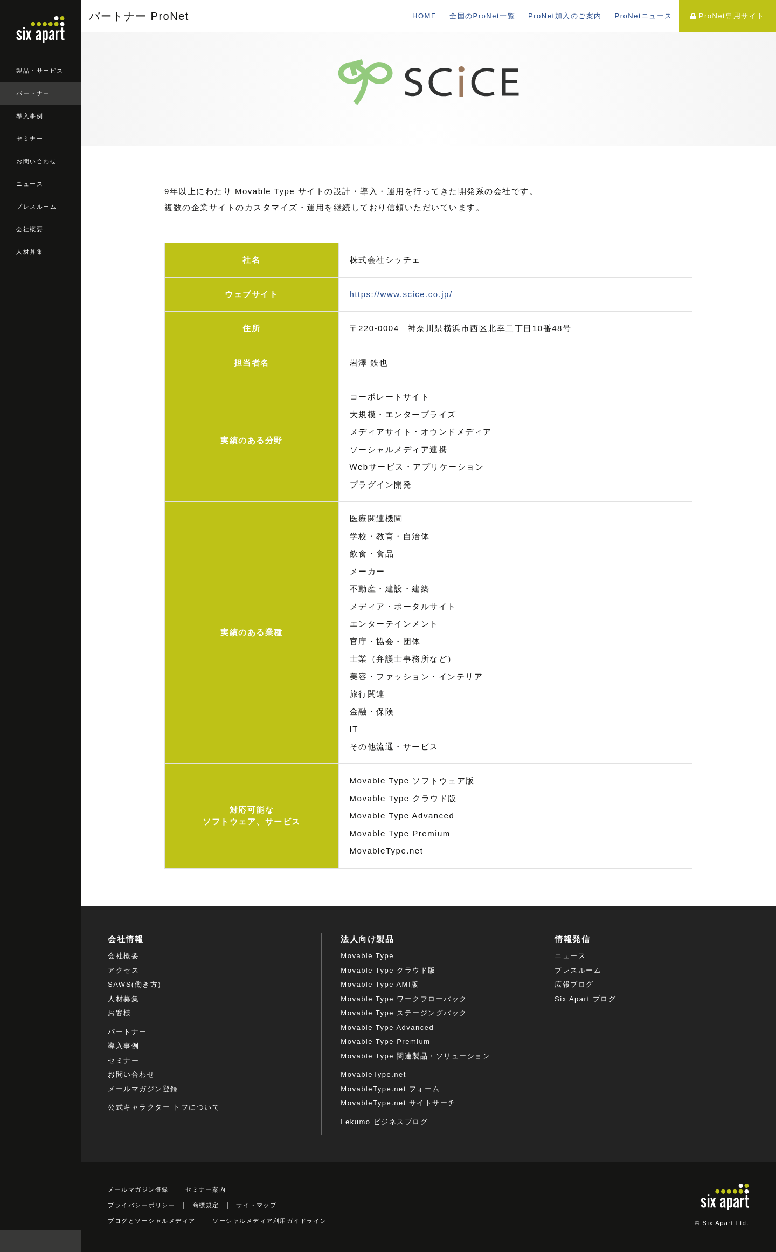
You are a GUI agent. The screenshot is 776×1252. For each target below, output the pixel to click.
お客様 (119, 1013)
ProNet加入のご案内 (564, 16)
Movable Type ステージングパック (404, 1013)
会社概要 (29, 229)
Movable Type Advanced (387, 1027)
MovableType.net (373, 1074)
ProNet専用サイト (727, 16)
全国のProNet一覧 (482, 16)
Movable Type (367, 956)
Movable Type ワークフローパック (404, 999)
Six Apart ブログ (585, 999)
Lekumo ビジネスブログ (384, 1122)
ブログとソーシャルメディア (152, 1220)
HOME (424, 16)
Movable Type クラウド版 (388, 970)
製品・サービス (40, 70)
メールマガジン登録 (143, 1089)
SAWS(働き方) (134, 984)
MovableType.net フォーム (390, 1089)
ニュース (29, 184)
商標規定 (205, 1205)
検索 (70, 1241)
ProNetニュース (644, 16)
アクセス (123, 970)
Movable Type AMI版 (380, 984)
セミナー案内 (205, 1189)
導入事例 (29, 116)
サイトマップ (256, 1205)
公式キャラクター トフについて (164, 1107)
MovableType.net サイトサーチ (398, 1103)
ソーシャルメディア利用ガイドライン (269, 1220)
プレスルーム (36, 206)
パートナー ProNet (139, 16)
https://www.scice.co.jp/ (401, 294)
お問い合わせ (36, 161)
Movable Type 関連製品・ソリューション (415, 1056)
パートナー (33, 93)
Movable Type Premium (385, 1041)
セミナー (29, 138)
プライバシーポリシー (141, 1205)
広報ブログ (574, 984)
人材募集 (29, 252)
